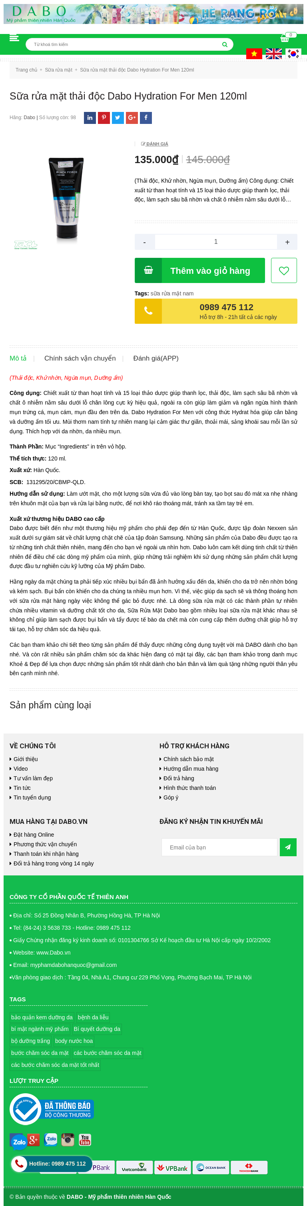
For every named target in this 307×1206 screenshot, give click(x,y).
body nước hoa (74, 1041)
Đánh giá (157, 144)
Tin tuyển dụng (32, 797)
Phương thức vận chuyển (45, 844)
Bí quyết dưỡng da (97, 1029)
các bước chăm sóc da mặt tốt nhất (55, 1065)
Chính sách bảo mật (188, 759)
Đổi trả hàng (178, 778)
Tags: (143, 293)
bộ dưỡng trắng (30, 1041)
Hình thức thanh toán (189, 788)
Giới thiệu (26, 759)
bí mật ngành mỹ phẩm (40, 1029)
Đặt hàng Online (34, 834)
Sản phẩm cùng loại (50, 705)
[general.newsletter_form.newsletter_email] (219, 847)
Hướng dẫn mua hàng (190, 768)
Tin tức (22, 788)
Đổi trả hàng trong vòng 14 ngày (54, 863)
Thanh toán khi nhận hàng (46, 854)
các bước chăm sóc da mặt (107, 1053)
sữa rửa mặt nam (172, 293)
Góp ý (170, 797)
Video (21, 768)
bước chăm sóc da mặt (40, 1053)
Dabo (29, 117)
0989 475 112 (227, 307)
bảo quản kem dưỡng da (42, 1017)
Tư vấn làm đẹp (33, 778)
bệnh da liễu (93, 1017)
